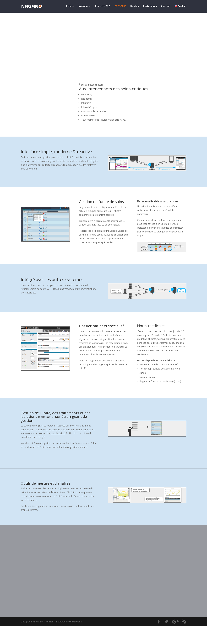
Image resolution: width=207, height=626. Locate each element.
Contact (165, 6)
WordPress (75, 621)
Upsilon (134, 6)
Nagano (83, 6)
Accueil (70, 6)
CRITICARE (120, 6)
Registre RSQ (102, 6)
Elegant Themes (44, 621)
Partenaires (150, 6)
